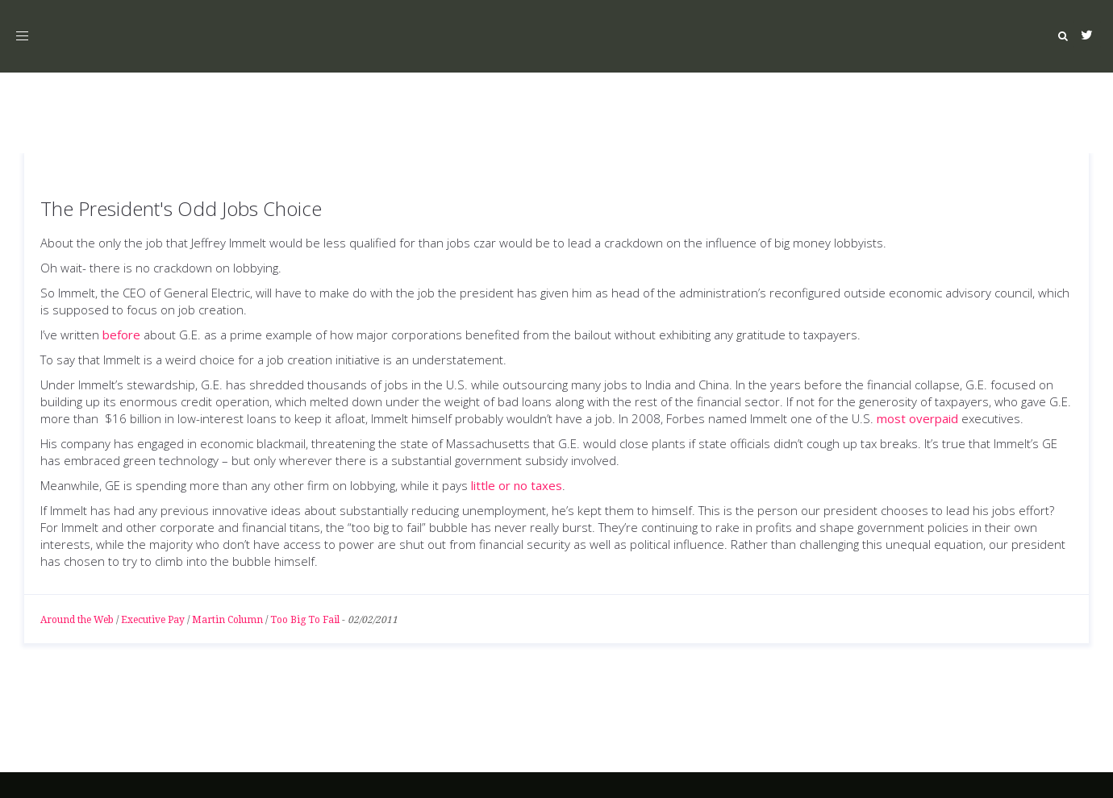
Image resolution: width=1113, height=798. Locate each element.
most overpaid (917, 418)
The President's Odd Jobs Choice (181, 208)
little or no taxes (516, 485)
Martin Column (227, 620)
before (121, 334)
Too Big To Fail (305, 620)
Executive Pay (153, 620)
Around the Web (77, 620)
